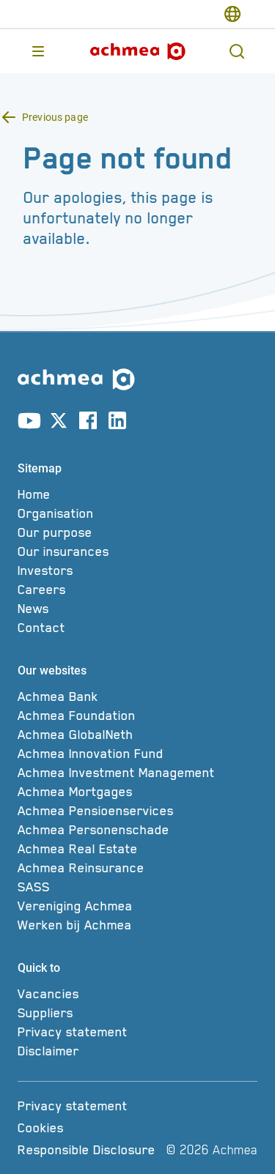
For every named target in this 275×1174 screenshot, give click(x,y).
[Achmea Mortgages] (137, 791)
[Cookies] (89, 1127)
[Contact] (137, 627)
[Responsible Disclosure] (89, 1149)
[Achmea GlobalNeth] (137, 734)
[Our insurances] (137, 551)
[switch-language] (232, 14)
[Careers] (137, 589)
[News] (137, 608)
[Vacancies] (137, 993)
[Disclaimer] (137, 1051)
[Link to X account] (58, 423)
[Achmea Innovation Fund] (137, 753)
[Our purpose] (137, 532)
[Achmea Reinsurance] (137, 867)
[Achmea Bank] (137, 696)
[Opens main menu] (38, 51)
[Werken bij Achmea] (137, 925)
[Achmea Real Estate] (137, 848)
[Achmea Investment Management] (137, 772)
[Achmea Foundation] (137, 715)
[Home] (137, 494)
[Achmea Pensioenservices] (137, 810)
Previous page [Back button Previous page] (55, 117)
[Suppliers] (137, 1012)
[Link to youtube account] (29, 423)
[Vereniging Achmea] (137, 906)
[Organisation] (137, 513)
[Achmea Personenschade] (137, 829)
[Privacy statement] (137, 1032)
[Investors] (137, 570)
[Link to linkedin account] (117, 423)
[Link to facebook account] (88, 423)
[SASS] (137, 886)
